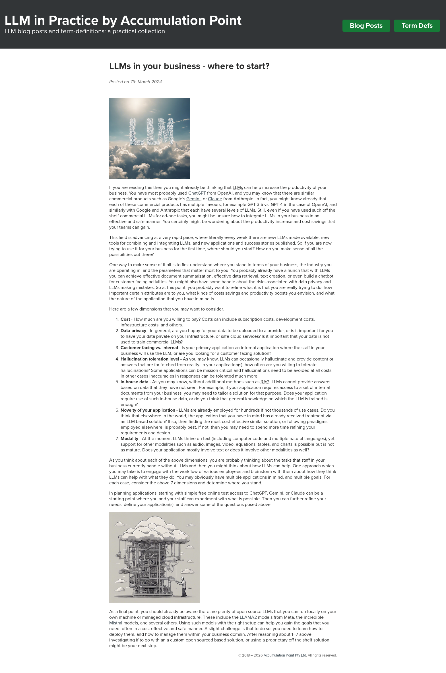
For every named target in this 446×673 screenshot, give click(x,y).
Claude (215, 199)
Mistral (115, 623)
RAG (265, 382)
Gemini (193, 199)
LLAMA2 (248, 617)
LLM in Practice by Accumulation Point (123, 20)
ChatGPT (197, 193)
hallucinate (276, 359)
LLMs (238, 187)
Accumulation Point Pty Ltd (285, 655)
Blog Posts (366, 26)
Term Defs (417, 26)
